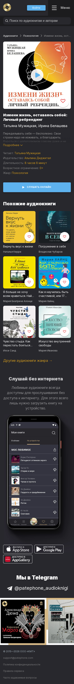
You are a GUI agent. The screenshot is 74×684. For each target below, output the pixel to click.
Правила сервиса (13, 670)
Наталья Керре (12, 251)
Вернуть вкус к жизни (18, 246)
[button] (36, 8)
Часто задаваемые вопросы (20, 677)
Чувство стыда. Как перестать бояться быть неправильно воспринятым (16, 343)
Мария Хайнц (46, 301)
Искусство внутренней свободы (54, 343)
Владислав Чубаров (51, 251)
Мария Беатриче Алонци (17, 301)
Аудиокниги (10, 35)
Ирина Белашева (52, 126)
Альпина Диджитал (37, 158)
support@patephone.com (18, 657)
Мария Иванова (48, 350)
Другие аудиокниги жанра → (27, 360)
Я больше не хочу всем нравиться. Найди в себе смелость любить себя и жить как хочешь (19, 294)
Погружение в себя (52, 246)
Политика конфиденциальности (21, 664)
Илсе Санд (9, 350)
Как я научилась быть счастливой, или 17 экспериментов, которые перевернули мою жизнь (54, 294)
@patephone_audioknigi (37, 588)
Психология (30, 35)
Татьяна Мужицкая (19, 126)
